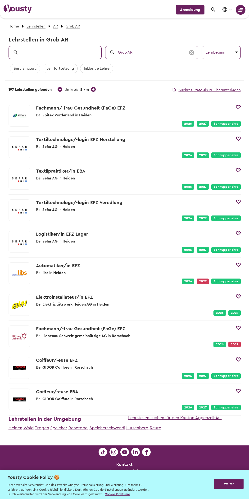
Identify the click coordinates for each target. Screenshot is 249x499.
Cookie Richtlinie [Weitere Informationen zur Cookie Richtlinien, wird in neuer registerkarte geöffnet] (117, 494)
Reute (155, 428)
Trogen (42, 428)
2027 (203, 123)
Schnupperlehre (226, 123)
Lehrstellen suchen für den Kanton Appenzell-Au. (175, 418)
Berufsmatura (25, 68)
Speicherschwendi (107, 428)
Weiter (229, 483)
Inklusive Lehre (96, 68)
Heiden (15, 428)
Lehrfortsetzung (60, 68)
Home (14, 26)
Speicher (58, 428)
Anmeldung (190, 10)
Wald (28, 428)
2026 (188, 123)
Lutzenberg (137, 428)
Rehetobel (78, 428)
